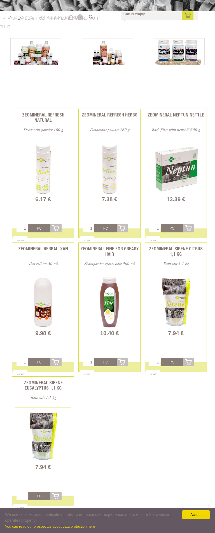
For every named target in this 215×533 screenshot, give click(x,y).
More (20, 240)
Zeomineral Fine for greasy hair (109, 251)
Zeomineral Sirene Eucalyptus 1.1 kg (43, 385)
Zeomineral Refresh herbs (109, 115)
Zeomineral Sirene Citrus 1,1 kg (176, 251)
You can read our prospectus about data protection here (50, 526)
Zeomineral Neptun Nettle (176, 115)
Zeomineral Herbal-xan (43, 248)
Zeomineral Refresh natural (43, 117)
